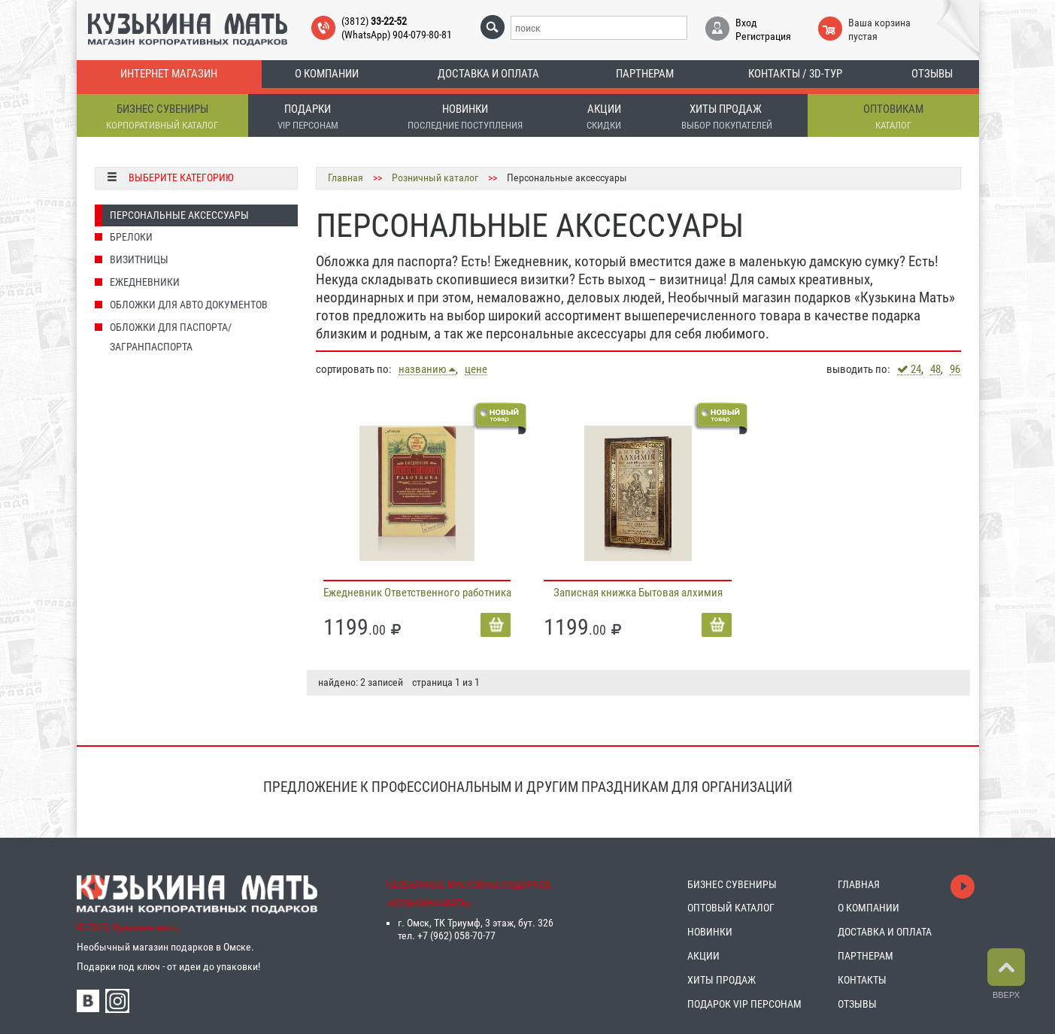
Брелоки (131, 237)
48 (935, 369)
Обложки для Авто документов (189, 305)
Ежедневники (145, 282)
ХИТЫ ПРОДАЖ (721, 980)
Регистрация (763, 36)
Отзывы (932, 73)
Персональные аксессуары (179, 215)
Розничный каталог (435, 177)
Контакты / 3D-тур (795, 73)
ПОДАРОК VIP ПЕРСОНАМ (744, 1004)
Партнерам (645, 73)
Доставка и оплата (488, 73)
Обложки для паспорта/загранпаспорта (171, 337)
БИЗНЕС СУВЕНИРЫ (732, 884)
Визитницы (139, 259)
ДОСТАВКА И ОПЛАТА (885, 932)
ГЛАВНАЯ (859, 884)
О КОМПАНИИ (868, 908)
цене (476, 369)
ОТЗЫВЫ (857, 1004)
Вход (746, 23)
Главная (345, 177)
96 (955, 369)
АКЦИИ (703, 956)
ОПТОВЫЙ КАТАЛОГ (731, 908)
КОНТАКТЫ (862, 980)
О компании (327, 73)
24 (909, 369)
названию (427, 369)
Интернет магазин (168, 73)
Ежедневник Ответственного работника (417, 592)
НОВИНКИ (709, 932)
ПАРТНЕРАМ (865, 956)
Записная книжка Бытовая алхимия (638, 592)
